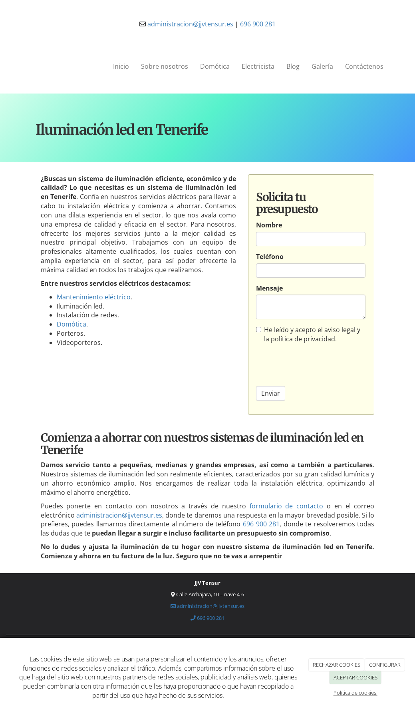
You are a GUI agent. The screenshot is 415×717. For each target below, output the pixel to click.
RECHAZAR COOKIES (336, 664)
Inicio (121, 66)
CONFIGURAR (385, 664)
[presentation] (316, 364)
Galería (322, 66)
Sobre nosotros (164, 66)
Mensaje (269, 288)
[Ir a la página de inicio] (18, 66)
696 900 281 (258, 24)
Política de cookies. (355, 692)
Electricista (258, 66)
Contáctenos (364, 66)
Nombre (269, 225)
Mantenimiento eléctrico (94, 297)
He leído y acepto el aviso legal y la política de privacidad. (308, 334)
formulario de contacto (287, 506)
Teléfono (270, 256)
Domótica (215, 66)
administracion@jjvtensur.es (189, 24)
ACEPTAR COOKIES (355, 677)
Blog (293, 66)
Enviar (270, 393)
